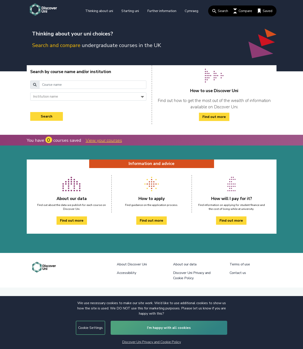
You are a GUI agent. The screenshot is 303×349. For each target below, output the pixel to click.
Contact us (238, 272)
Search (220, 11)
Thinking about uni (99, 11)
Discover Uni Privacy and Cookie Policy (151, 342)
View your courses (104, 140)
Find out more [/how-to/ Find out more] (214, 116)
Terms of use (240, 264)
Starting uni (130, 11)
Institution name (45, 96)
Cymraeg (191, 11)
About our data (185, 264)
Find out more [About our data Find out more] (71, 220)
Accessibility (126, 272)
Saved (264, 11)
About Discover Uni (132, 264)
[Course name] (92, 85)
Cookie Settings (90, 327)
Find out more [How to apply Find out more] (151, 220)
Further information (161, 11)
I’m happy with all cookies (169, 327)
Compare (242, 11)
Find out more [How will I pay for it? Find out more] (231, 220)
